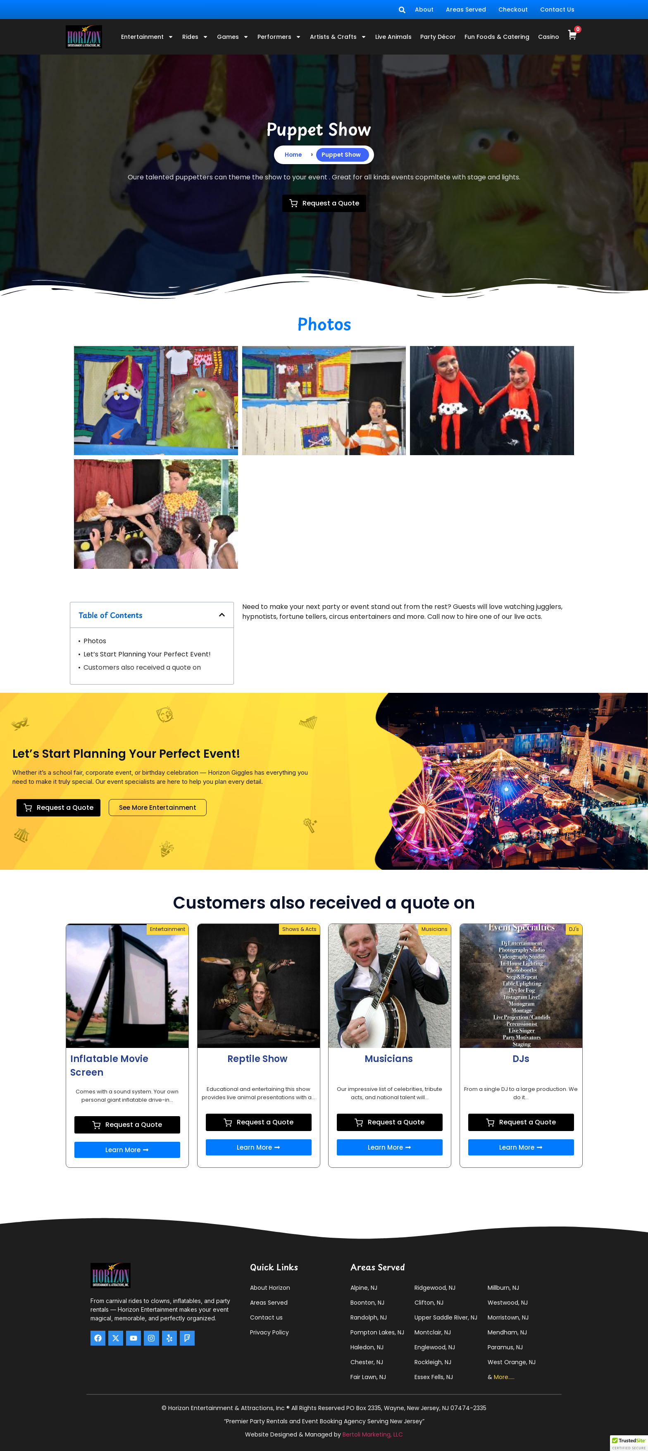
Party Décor (438, 37)
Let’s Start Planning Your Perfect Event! (147, 654)
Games (233, 37)
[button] (222, 615)
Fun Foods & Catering (497, 37)
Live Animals (393, 37)
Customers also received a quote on (142, 667)
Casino (548, 37)
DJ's (574, 1030)
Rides (195, 37)
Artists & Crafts (338, 37)
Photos (94, 641)
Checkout (513, 9)
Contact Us (557, 9)
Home (293, 154)
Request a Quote (324, 203)
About (424, 9)
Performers (279, 37)
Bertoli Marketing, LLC (373, 1434)
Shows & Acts (299, 1030)
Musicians (435, 1030)
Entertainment (147, 37)
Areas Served (466, 9)
